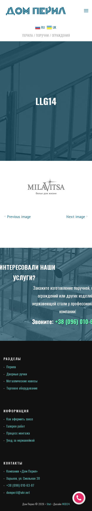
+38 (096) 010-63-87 (20, 485)
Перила (11, 366)
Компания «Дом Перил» (22, 471)
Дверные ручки (16, 373)
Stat (49, 504)
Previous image (17, 216)
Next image (77, 216)
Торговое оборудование (21, 388)
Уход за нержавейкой (20, 440)
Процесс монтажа (18, 433)
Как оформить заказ (19, 418)
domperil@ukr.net (18, 492)
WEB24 (66, 504)
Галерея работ (15, 426)
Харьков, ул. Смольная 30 (23, 478)
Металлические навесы (21, 380)
